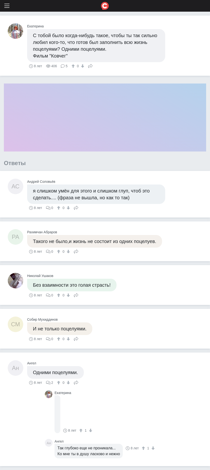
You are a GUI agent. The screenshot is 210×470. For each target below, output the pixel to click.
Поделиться (90, 65)
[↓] (82, 66)
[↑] (73, 66)
